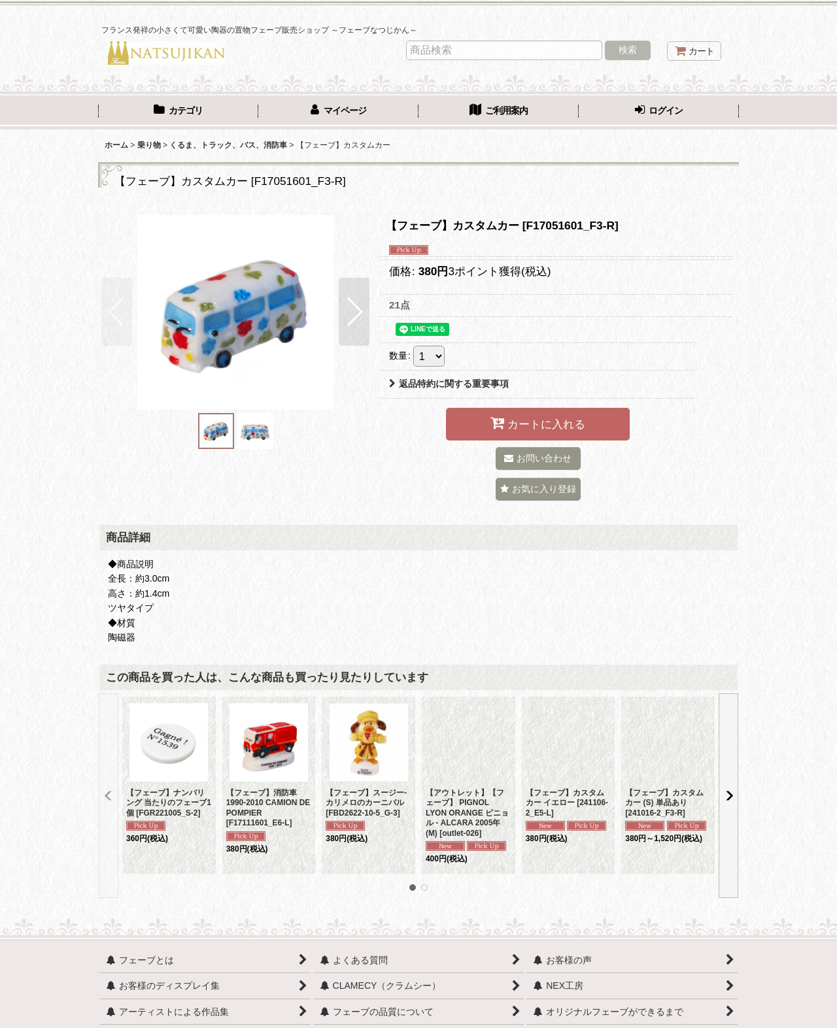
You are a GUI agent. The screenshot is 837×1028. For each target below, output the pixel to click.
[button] (116, 312)
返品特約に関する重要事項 (449, 383)
